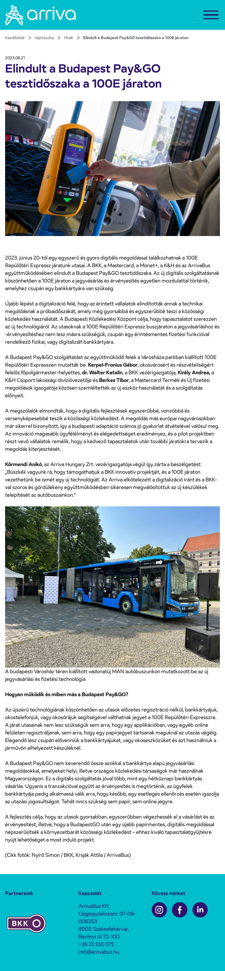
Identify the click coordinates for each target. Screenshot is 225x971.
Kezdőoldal (14, 37)
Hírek (68, 37)
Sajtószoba (44, 37)
